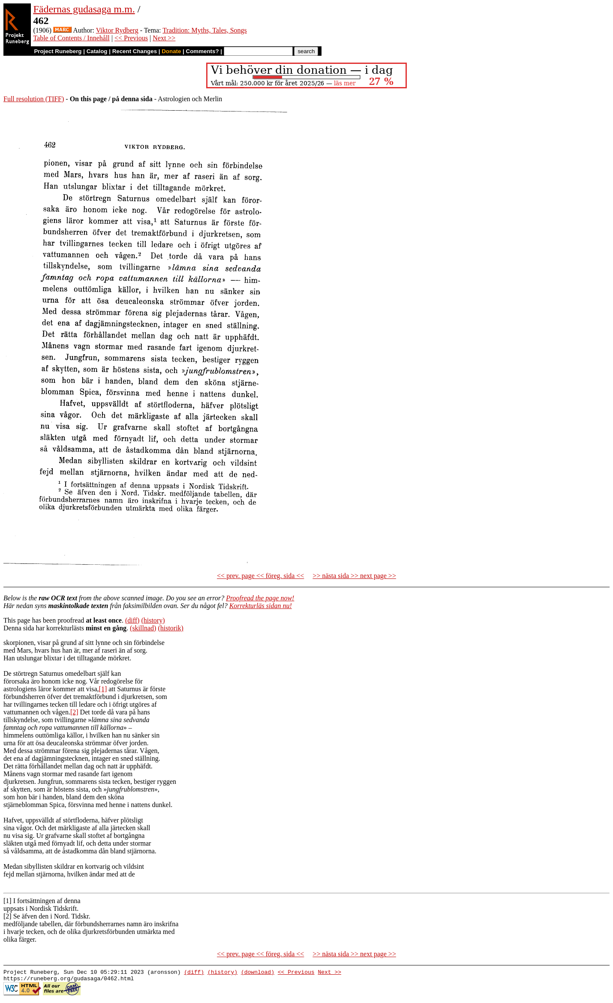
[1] (103, 689)
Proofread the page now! (260, 598)
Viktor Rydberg (117, 30)
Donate (171, 51)
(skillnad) (143, 628)
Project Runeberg (57, 51)
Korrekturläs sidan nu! (260, 605)
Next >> (164, 38)
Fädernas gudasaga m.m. (84, 9)
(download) (257, 973)
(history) (153, 620)
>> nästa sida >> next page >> (354, 575)
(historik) (170, 628)
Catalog (97, 51)
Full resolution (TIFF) (33, 98)
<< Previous (131, 38)
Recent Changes (134, 51)
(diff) (132, 620)
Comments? (202, 51)
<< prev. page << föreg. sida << (260, 575)
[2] (74, 712)
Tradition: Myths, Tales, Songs (204, 30)
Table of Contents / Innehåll (71, 38)
